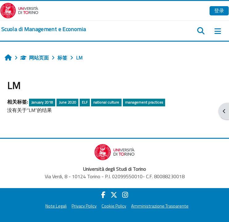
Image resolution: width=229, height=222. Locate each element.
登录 (219, 10)
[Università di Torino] (19, 10)
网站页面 (34, 57)
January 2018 (42, 102)
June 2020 (67, 102)
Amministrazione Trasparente (160, 206)
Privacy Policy (84, 206)
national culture (106, 102)
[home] (43, 29)
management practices (144, 102)
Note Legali (56, 206)
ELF (85, 102)
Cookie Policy (114, 206)
